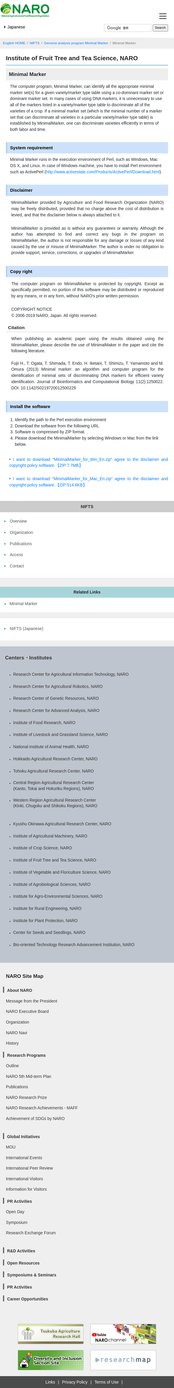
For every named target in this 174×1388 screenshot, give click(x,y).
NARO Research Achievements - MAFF (42, 1107)
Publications (17, 1086)
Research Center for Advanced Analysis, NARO (56, 710)
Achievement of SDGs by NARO (35, 1118)
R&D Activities (21, 1251)
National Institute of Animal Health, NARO (51, 746)
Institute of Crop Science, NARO (42, 848)
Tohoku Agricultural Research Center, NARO (53, 771)
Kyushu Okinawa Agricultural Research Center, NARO (62, 823)
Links (50, 1382)
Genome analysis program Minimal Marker (76, 43)
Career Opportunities (27, 1299)
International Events (24, 1157)
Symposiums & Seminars (31, 1275)
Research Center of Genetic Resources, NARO (56, 698)
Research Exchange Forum (31, 1232)
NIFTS (34, 43)
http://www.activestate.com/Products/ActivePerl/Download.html (102, 171)
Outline (12, 1065)
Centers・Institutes (28, 658)
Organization (17, 1022)
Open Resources (23, 1263)
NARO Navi (16, 1032)
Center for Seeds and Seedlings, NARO (49, 932)
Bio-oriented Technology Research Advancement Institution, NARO (74, 944)
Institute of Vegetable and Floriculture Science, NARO (62, 872)
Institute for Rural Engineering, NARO (47, 908)
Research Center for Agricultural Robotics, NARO (58, 686)
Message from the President (31, 1001)
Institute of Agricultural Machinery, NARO (50, 836)
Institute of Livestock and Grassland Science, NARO (60, 734)
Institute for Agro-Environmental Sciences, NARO (58, 896)
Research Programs (26, 1055)
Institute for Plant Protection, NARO (45, 920)
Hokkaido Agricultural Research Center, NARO (55, 758)
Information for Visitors (26, 1189)
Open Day (15, 1211)
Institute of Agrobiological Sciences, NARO (52, 884)
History (12, 1043)
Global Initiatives (23, 1136)
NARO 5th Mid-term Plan (28, 1076)
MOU (10, 1147)
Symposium (16, 1222)
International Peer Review (29, 1168)
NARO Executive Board (27, 1011)
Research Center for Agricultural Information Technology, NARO (71, 674)
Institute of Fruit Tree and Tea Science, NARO (54, 860)
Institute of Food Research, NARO (44, 722)
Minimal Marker (23, 603)
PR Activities (19, 1201)
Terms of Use (107, 1382)
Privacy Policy (74, 1382)
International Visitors (24, 1178)
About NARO (19, 990)
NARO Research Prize (26, 1097)
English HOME (14, 43)
